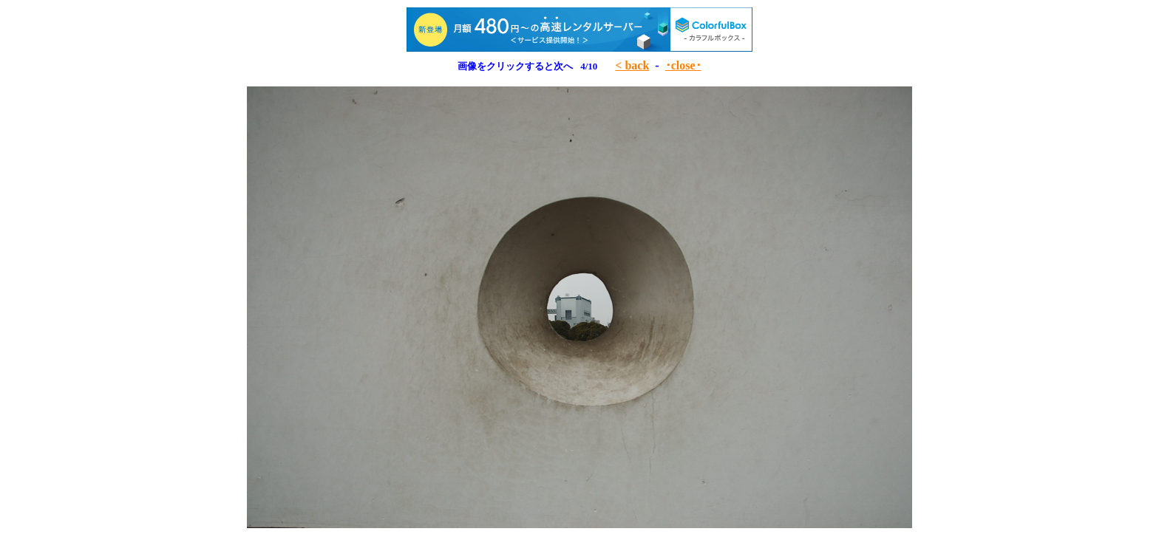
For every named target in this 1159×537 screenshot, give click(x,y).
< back (632, 65)
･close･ (683, 65)
